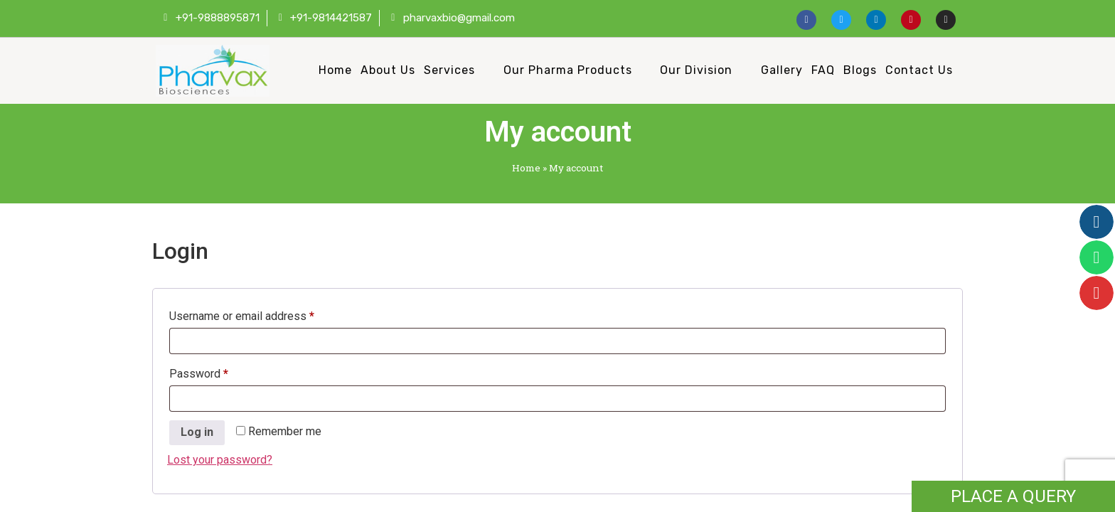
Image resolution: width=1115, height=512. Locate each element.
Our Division (696, 70)
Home (335, 70)
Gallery (782, 70)
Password (220, 371)
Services (449, 70)
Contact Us (919, 70)
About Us (388, 70)
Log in (197, 432)
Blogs (860, 70)
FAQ (823, 70)
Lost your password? (219, 459)
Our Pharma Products (567, 70)
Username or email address (263, 314)
